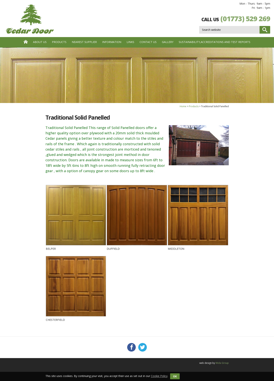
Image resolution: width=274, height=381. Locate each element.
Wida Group (222, 363)
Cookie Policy (159, 376)
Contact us (148, 42)
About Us (40, 42)
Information (111, 42)
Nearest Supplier (84, 42)
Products (59, 42)
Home (183, 106)
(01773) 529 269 (245, 18)
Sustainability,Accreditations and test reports (214, 42)
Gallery (167, 42)
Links (130, 42)
